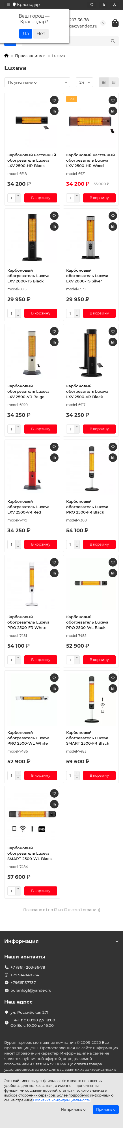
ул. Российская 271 (29, 1012)
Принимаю (105, 1109)
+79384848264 (24, 975)
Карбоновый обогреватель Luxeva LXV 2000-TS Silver (87, 275)
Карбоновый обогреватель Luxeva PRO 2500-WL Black (87, 622)
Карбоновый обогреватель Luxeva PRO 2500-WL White (28, 737)
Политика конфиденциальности (61, 1100)
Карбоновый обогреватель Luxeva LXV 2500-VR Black (87, 391)
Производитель (30, 55)
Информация (61, 941)
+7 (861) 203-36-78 (67, 20)
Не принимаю (73, 1109)
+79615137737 (23, 982)
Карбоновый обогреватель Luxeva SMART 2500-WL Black (29, 853)
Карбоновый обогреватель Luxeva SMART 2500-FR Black (87, 737)
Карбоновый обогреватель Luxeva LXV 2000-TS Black (28, 275)
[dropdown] (8, 5)
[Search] (76, 41)
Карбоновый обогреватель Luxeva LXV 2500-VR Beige (28, 391)
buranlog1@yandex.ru (71, 26)
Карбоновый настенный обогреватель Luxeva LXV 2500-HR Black (31, 160)
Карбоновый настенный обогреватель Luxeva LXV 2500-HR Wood (90, 160)
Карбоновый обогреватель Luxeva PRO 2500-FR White (28, 622)
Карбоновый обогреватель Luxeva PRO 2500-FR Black (87, 506)
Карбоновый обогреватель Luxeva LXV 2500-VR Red (28, 506)
